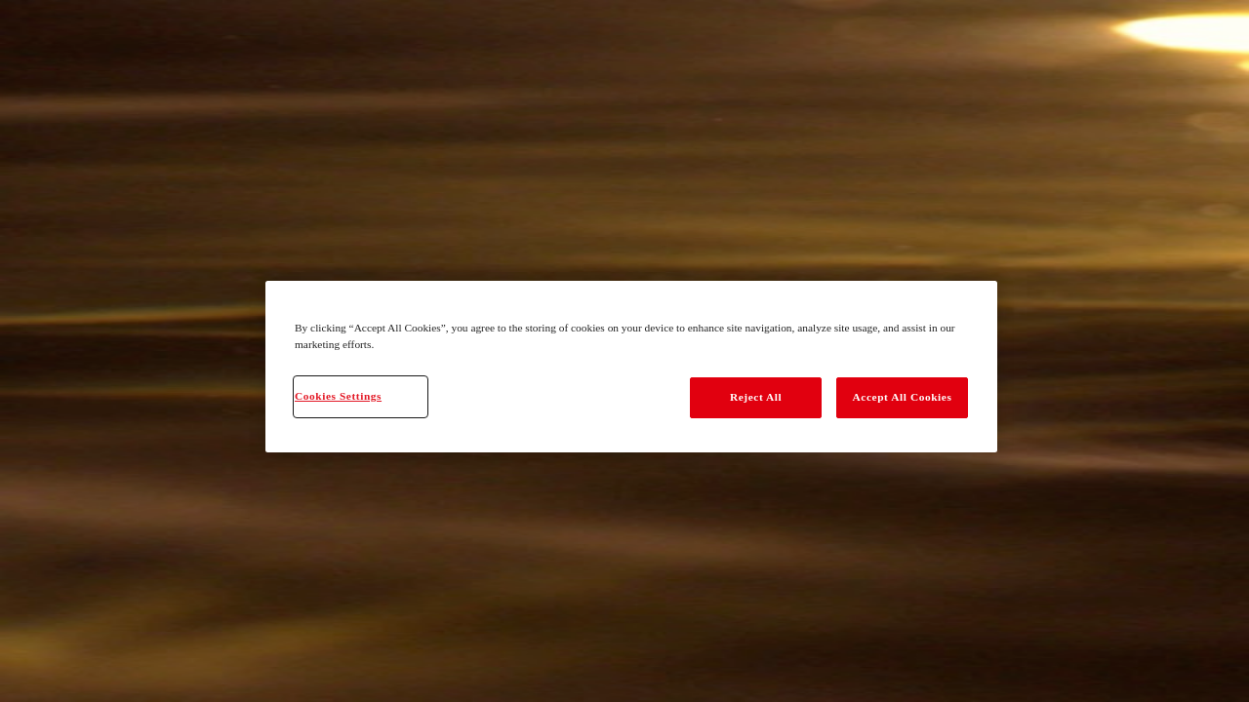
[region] (631, 366)
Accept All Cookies (902, 397)
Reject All (756, 397)
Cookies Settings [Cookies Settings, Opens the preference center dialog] (338, 396)
